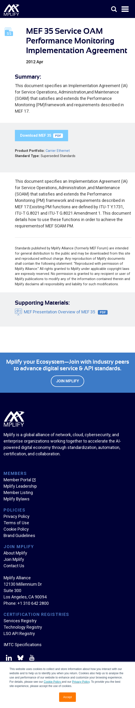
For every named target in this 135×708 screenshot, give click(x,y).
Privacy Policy (81, 681)
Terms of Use (16, 522)
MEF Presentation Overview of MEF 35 (66, 312)
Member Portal (17, 479)
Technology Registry (23, 627)
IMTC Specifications (23, 644)
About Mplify (15, 552)
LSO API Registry (19, 633)
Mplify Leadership (20, 486)
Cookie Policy (53, 681)
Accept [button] (67, 697)
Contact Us (14, 565)
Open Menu (125, 9)
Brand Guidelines (19, 535)
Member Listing (18, 492)
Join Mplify (67, 381)
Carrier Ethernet (58, 151)
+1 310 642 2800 (33, 603)
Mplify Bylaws (17, 498)
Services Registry (20, 620)
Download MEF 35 (41, 135)
